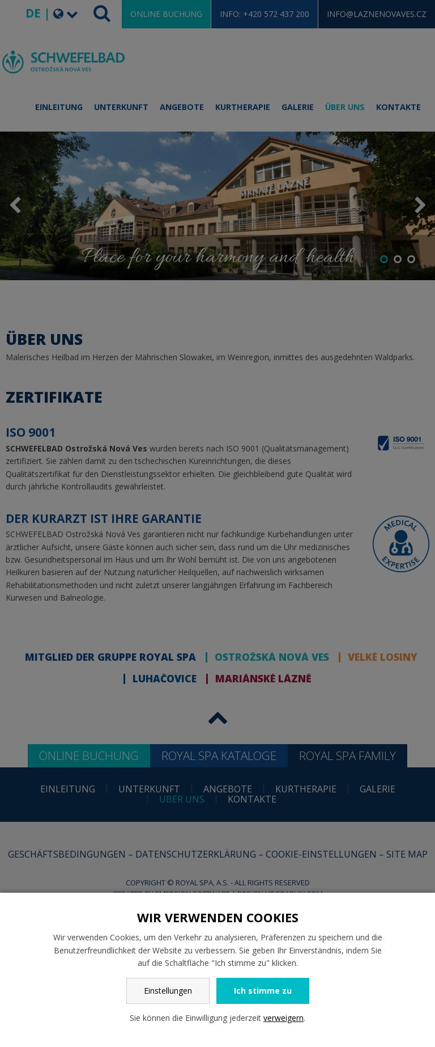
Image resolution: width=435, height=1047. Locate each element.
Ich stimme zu (263, 990)
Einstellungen (168, 990)
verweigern (283, 1017)
